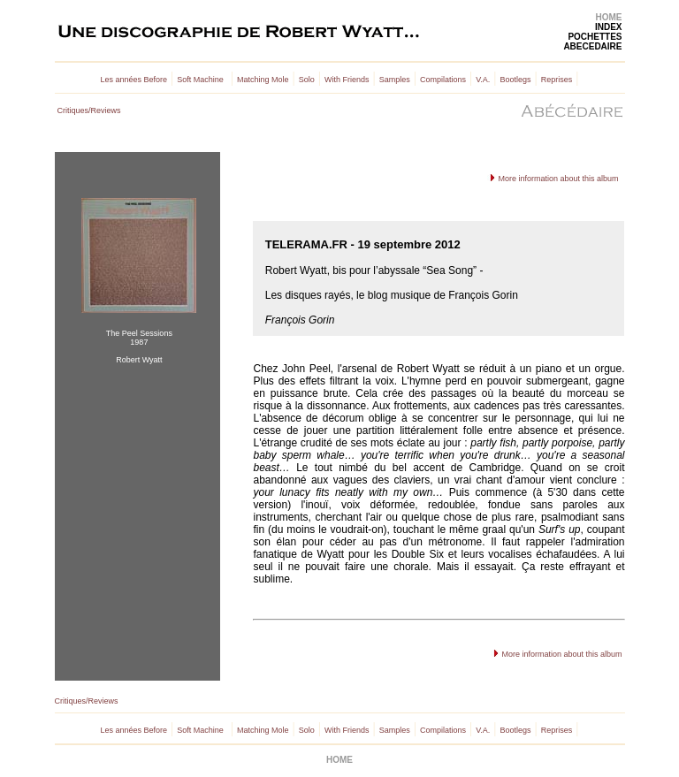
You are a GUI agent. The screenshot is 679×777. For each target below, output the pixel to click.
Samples (394, 79)
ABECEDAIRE (592, 46)
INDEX (608, 27)
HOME (609, 17)
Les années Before (134, 79)
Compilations (443, 79)
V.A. (483, 79)
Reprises (557, 79)
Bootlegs (515, 79)
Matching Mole (263, 79)
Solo (307, 79)
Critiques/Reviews (89, 110)
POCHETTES (595, 37)
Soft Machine (200, 79)
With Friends (347, 79)
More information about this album (557, 178)
